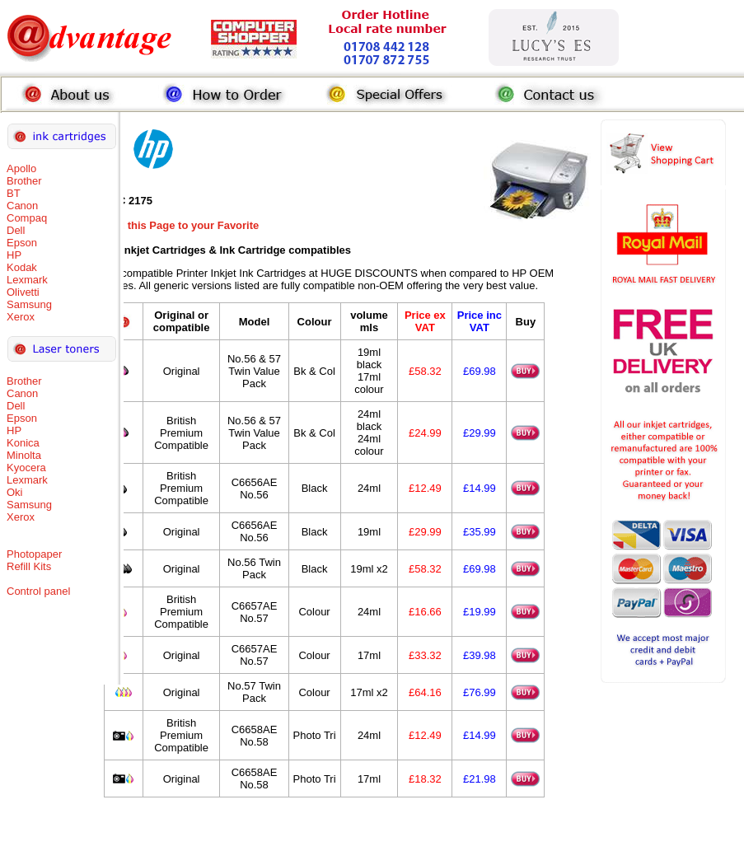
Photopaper (34, 554)
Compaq (27, 218)
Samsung (29, 304)
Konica (23, 443)
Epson (22, 242)
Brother (24, 181)
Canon (22, 205)
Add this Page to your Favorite (182, 225)
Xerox (21, 317)
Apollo (21, 168)
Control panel (38, 591)
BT (14, 193)
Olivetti (23, 292)
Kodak (22, 267)
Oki (15, 492)
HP (14, 255)
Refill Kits (29, 566)
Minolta (24, 455)
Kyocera (26, 467)
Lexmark (27, 280)
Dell (16, 230)
